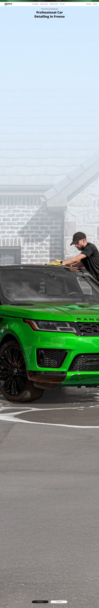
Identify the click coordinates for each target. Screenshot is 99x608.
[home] (5, 4)
